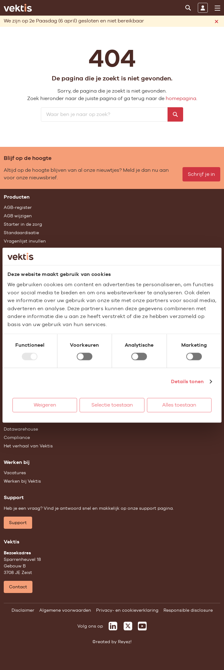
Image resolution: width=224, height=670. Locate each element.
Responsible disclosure (188, 610)
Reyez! (125, 641)
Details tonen (187, 381)
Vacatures (15, 472)
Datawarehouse (21, 429)
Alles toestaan (179, 405)
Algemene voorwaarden (65, 610)
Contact (18, 586)
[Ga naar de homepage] (18, 7)
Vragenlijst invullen (25, 241)
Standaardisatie (21, 232)
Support (18, 522)
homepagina (181, 98)
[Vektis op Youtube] (142, 626)
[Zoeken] (188, 7)
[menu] (217, 8)
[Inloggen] (203, 8)
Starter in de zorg (23, 224)
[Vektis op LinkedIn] (113, 626)
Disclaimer (23, 610)
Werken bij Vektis (22, 481)
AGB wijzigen (18, 215)
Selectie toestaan (112, 405)
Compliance (17, 437)
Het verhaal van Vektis (28, 445)
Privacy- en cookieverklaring (127, 610)
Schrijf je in (201, 174)
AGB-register (18, 207)
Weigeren (45, 405)
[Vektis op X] (128, 626)
